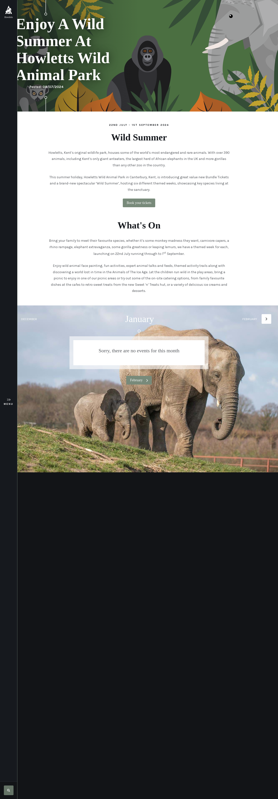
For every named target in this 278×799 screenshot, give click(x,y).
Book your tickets (147, 203)
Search (9, 790)
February (145, 380)
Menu (9, 404)
